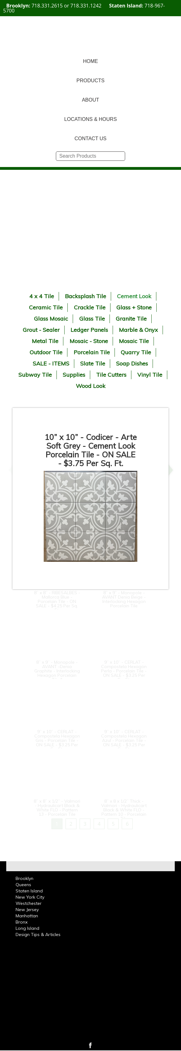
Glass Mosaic (51, 318)
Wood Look (90, 385)
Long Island (27, 928)
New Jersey (27, 909)
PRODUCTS (90, 80)
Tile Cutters (111, 374)
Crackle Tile (89, 307)
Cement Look (134, 296)
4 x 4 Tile (41, 296)
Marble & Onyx (138, 329)
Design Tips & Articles (38, 934)
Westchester (29, 903)
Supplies (74, 374)
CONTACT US (91, 138)
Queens (23, 884)
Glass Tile (92, 318)
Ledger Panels (89, 329)
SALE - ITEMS (51, 363)
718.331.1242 (85, 5)
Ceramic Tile (46, 307)
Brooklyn (24, 878)
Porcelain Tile (92, 352)
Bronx (21, 922)
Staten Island (29, 891)
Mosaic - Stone (89, 341)
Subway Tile (35, 374)
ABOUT (90, 100)
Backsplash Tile (85, 296)
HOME (90, 61)
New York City (30, 897)
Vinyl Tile (149, 374)
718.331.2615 (47, 5)
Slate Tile (92, 363)
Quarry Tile (136, 352)
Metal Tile (45, 341)
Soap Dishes (132, 363)
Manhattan (27, 916)
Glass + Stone (134, 307)
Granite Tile (131, 318)
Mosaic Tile (134, 341)
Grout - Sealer (41, 329)
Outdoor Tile (46, 352)
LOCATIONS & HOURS (90, 119)
